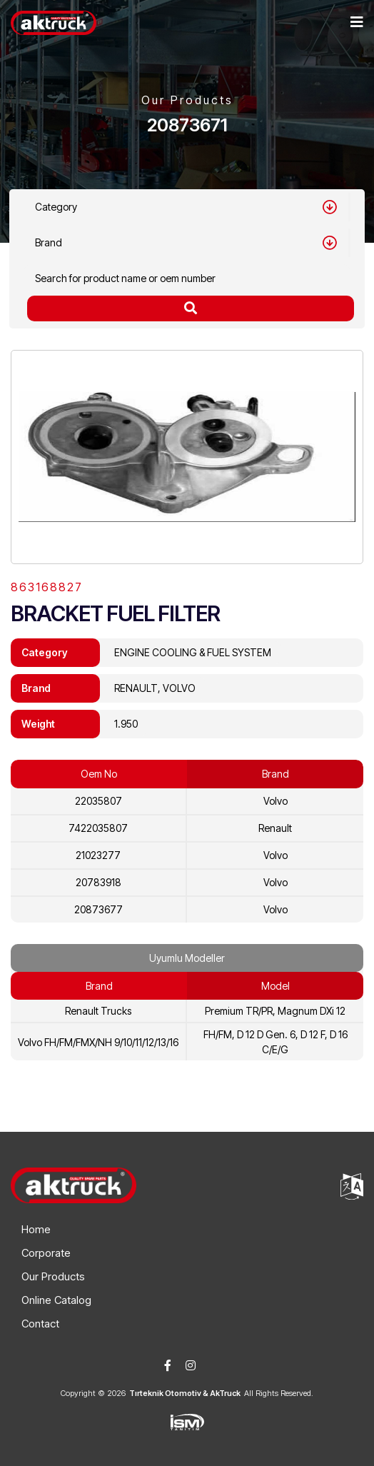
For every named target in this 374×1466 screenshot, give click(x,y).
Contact (40, 1323)
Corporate (46, 1253)
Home (36, 1229)
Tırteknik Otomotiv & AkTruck (185, 1393)
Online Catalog (56, 1300)
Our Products (53, 1276)
